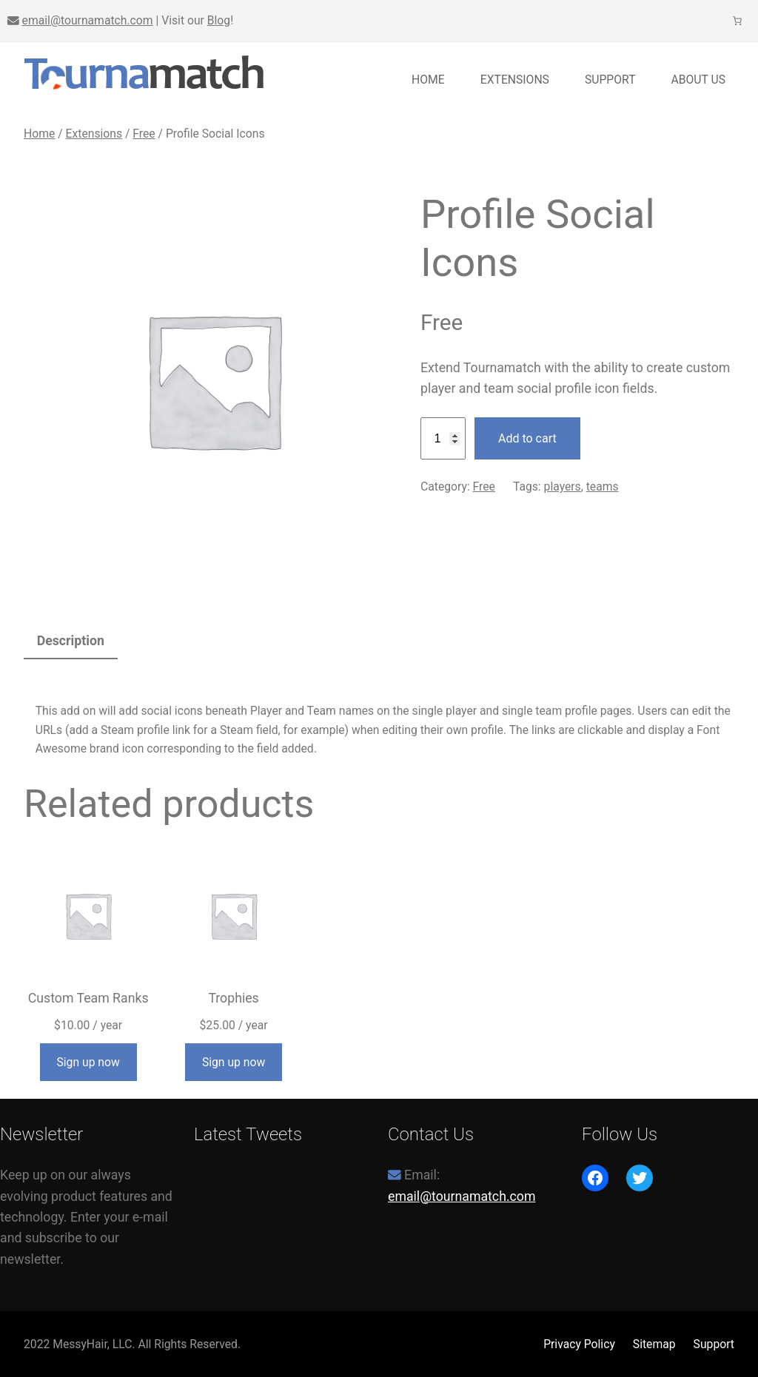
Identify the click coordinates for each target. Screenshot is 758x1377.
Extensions (94, 134)
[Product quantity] (443, 438)
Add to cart (527, 438)
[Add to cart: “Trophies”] (233, 1061)
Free (144, 134)
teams (602, 486)
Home (428, 80)
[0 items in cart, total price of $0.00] (737, 20)
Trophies (233, 998)
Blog (218, 20)
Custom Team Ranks (88, 998)
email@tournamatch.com (87, 20)
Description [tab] (70, 640)
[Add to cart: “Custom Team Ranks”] (88, 1061)
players (562, 486)
